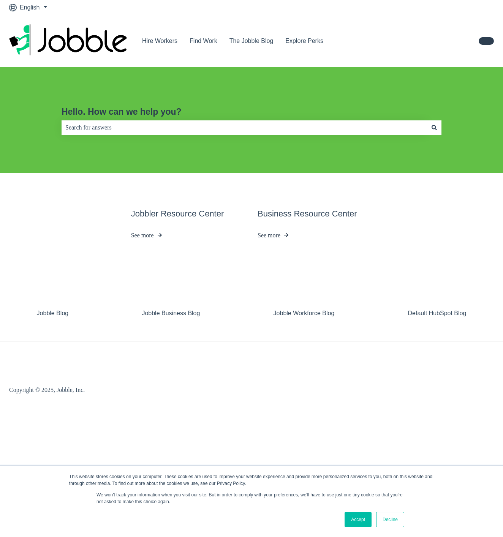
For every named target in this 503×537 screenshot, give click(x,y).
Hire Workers (159, 41)
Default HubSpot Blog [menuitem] (437, 313)
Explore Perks (304, 41)
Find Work (203, 41)
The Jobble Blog (251, 41)
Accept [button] (358, 519)
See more (142, 235)
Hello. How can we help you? (122, 112)
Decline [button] (390, 519)
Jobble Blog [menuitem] (53, 313)
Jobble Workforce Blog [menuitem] (304, 313)
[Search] (434, 127)
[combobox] (244, 127)
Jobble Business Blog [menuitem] (171, 313)
